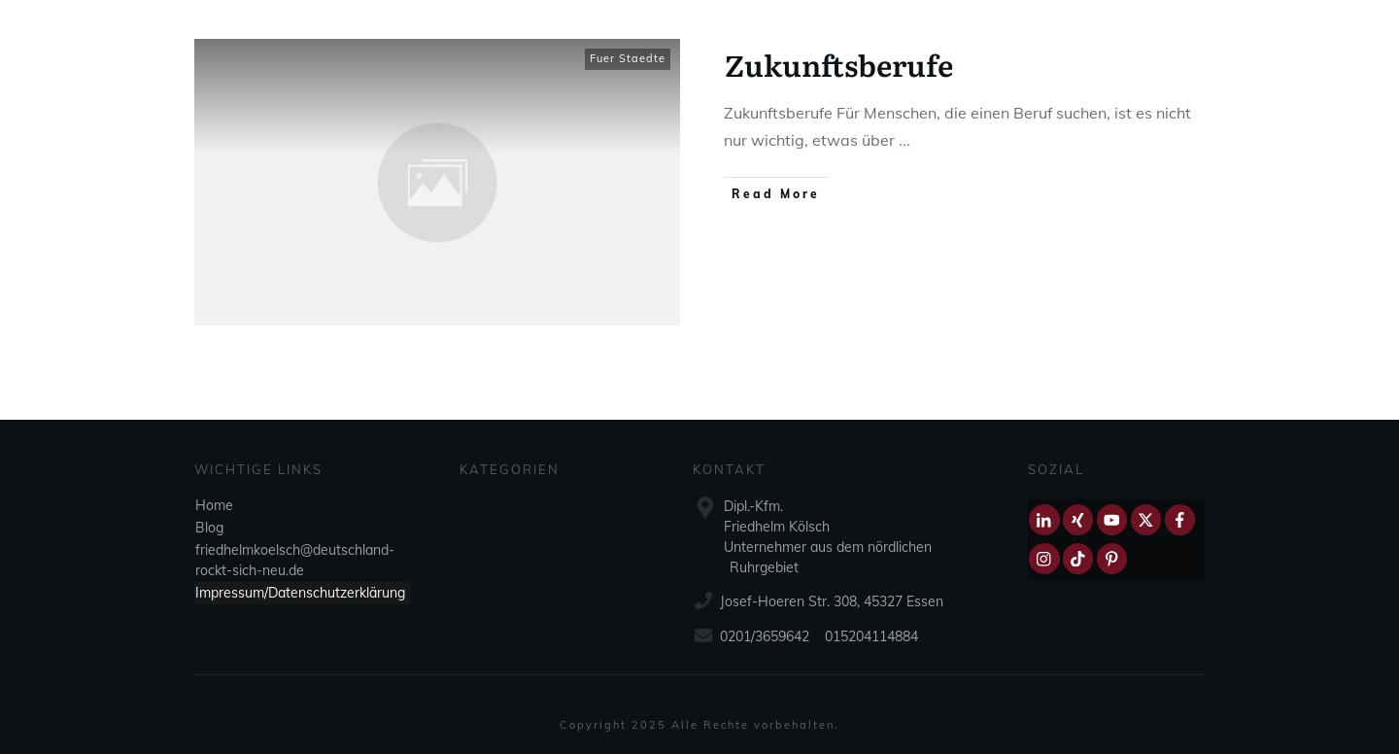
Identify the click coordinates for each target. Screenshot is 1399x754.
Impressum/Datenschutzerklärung (300, 592)
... (904, 140)
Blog (209, 527)
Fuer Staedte (627, 58)
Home (214, 505)
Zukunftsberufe (839, 64)
